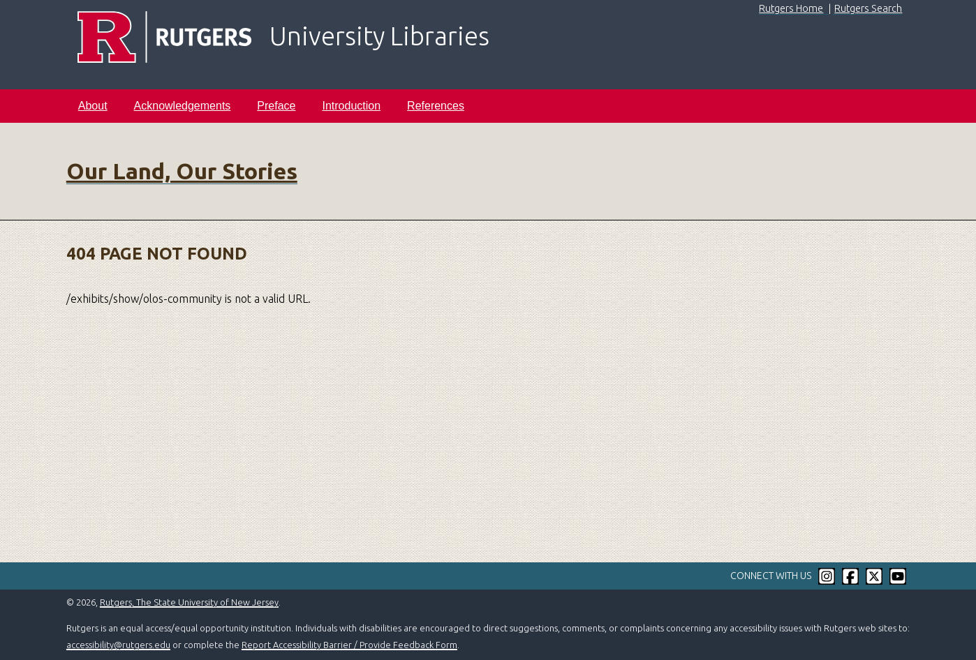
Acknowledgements (182, 106)
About (93, 106)
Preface (276, 106)
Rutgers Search (868, 8)
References (435, 106)
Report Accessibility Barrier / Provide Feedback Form (349, 645)
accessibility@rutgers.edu (118, 645)
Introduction (351, 106)
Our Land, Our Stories (181, 170)
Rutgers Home (791, 8)
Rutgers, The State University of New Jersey (189, 602)
